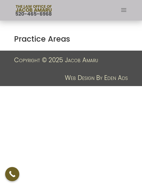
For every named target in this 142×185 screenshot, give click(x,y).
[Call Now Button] (12, 174)
